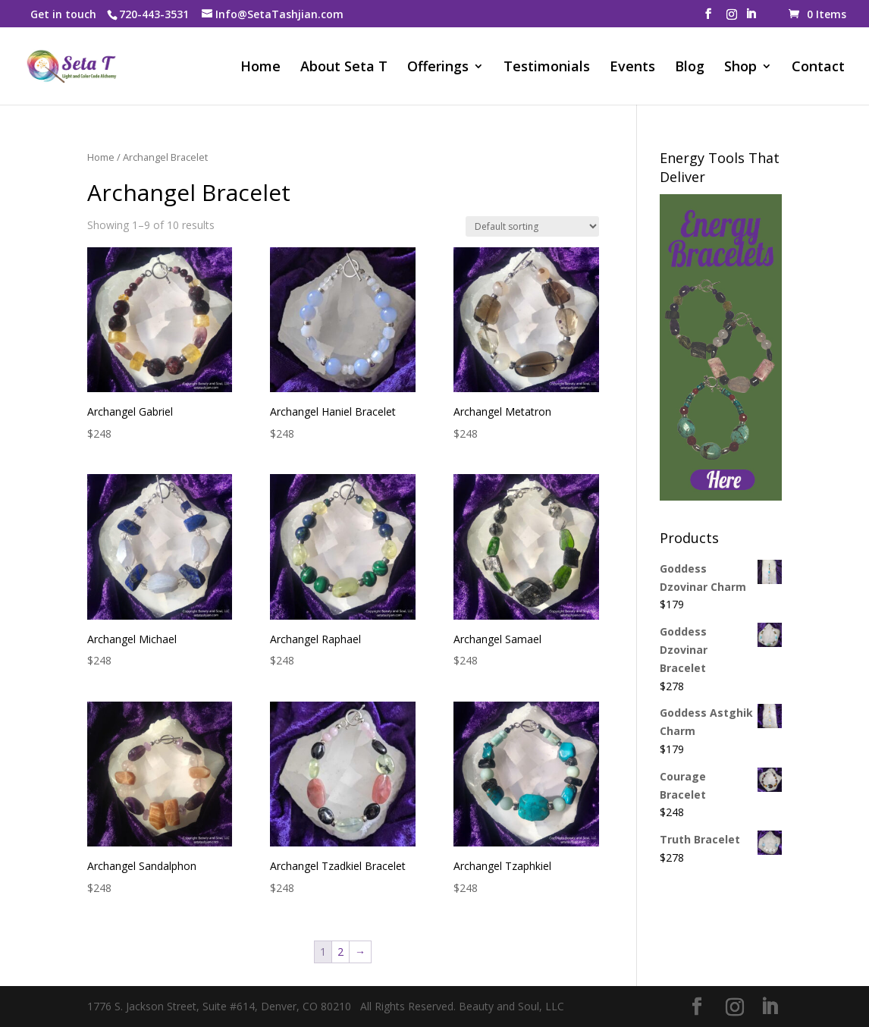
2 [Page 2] (340, 951)
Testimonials (547, 68)
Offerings (438, 68)
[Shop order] (532, 226)
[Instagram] (732, 18)
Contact (818, 68)
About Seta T (343, 68)
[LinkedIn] (750, 18)
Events (632, 68)
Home (260, 68)
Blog (689, 68)
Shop (740, 68)
